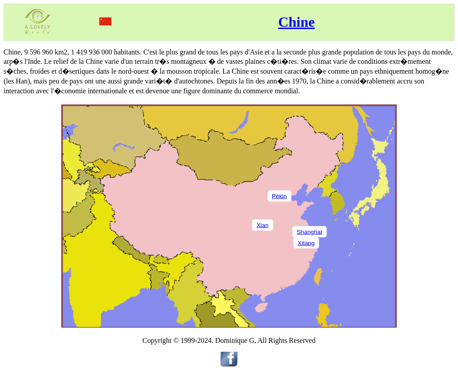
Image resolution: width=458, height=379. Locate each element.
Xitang (306, 242)
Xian (263, 224)
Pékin (279, 195)
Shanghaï (309, 231)
